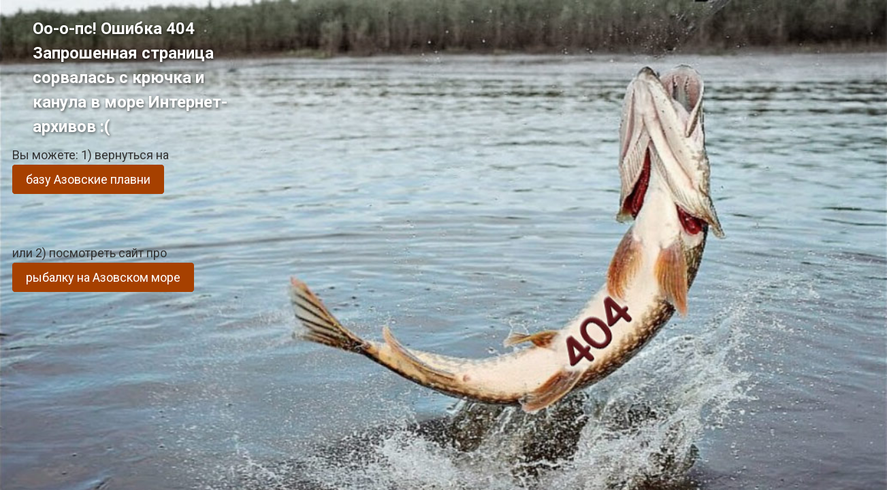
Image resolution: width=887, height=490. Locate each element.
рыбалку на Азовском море (103, 277)
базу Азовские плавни (88, 179)
